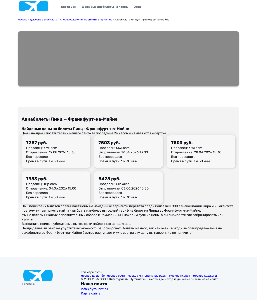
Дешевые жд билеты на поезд (105, 6)
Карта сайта (91, 293)
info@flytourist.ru (94, 289)
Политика (28, 283)
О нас (137, 6)
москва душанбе (93, 275)
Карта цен (68, 6)
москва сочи (116, 275)
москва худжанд (205, 275)
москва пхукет (180, 275)
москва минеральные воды (147, 275)
